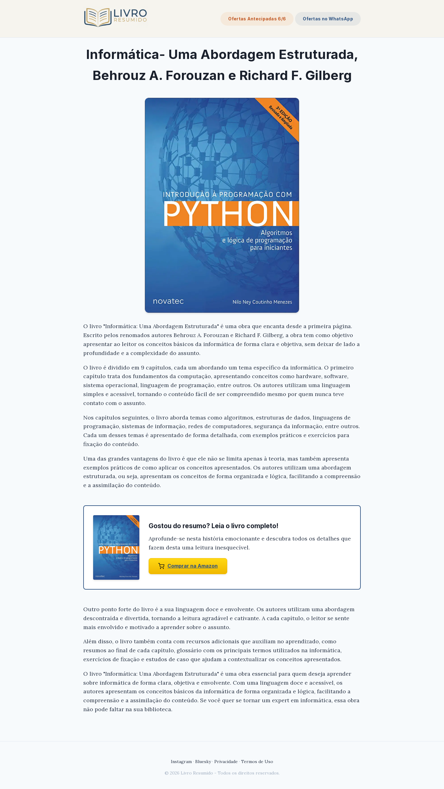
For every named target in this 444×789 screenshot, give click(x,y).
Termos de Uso (257, 761)
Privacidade (226, 761)
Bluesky (203, 761)
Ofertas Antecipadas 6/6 (257, 18)
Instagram (181, 761)
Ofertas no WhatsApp (328, 18)
